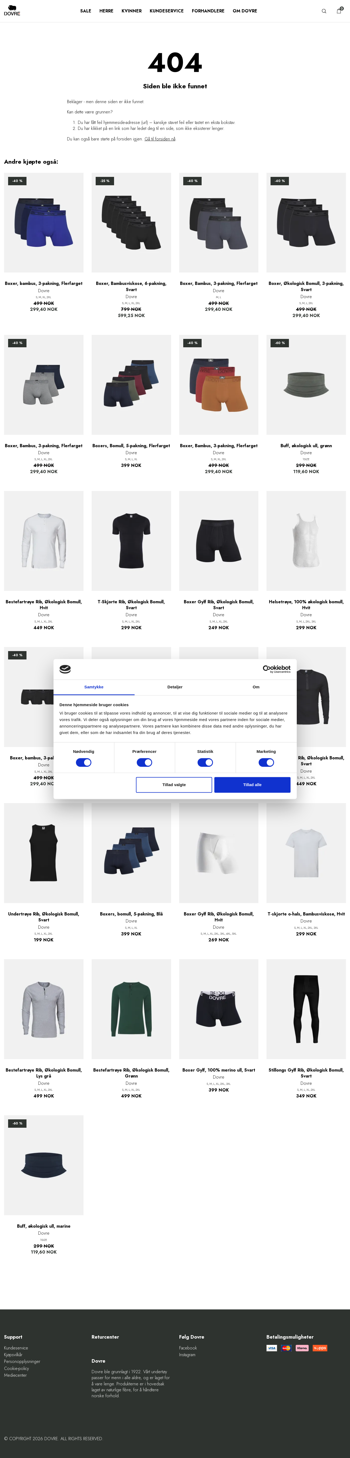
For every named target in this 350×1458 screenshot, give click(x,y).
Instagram (187, 1355)
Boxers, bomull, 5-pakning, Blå (131, 914)
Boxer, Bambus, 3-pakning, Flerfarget (219, 284)
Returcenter (105, 1337)
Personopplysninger (22, 1362)
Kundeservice (167, 11)
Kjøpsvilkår (13, 1355)
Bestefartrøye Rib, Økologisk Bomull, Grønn (131, 1073)
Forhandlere (208, 11)
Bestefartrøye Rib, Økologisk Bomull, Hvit (44, 605)
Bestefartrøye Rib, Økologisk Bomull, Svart (306, 761)
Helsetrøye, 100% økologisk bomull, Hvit (306, 605)
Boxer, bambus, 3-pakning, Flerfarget (43, 284)
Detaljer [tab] (175, 687)
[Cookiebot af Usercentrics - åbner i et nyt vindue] (267, 669)
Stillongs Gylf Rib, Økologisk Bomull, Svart (306, 1073)
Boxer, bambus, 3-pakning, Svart (43, 758)
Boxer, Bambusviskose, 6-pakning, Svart (131, 286)
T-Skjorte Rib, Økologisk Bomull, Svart (131, 605)
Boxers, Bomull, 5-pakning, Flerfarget (131, 446)
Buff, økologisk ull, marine (44, 1226)
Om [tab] (256, 687)
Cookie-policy (16, 1369)
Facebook (188, 1348)
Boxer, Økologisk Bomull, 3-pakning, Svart (306, 286)
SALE (85, 11)
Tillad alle (252, 785)
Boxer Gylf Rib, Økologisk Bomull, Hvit (219, 917)
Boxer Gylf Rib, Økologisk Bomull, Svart (219, 605)
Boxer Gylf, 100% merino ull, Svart (218, 1070)
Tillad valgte (174, 785)
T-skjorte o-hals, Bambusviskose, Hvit (306, 914)
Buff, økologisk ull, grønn (306, 446)
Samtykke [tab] (94, 687)
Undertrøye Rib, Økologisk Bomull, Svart (43, 917)
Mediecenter (15, 1375)
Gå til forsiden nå (160, 139)
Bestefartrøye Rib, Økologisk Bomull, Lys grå (44, 1073)
